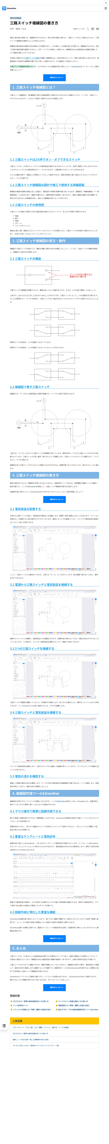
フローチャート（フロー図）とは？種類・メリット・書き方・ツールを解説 (41, 1027)
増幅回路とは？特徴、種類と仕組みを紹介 (74, 1005)
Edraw (24, 29)
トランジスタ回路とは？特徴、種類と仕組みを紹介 (32, 1009)
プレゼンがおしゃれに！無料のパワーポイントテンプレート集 (36, 1045)
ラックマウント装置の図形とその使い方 (73, 1001)
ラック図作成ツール (20, 1005)
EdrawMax (77, 66)
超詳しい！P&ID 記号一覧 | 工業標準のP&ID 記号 (31, 1039)
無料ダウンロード (54, 78)
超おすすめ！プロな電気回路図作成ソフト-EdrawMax (78, 1009)
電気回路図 (15, 18)
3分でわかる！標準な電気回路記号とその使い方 (31, 1001)
